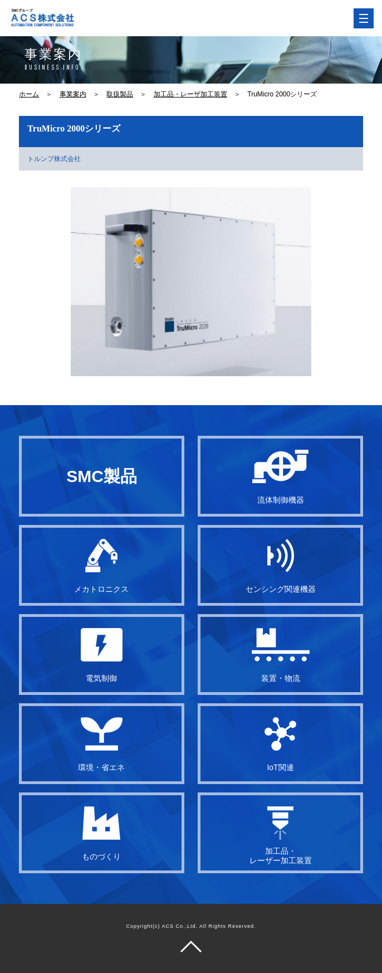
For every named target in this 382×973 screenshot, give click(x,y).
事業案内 (73, 94)
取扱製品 (119, 94)
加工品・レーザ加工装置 (190, 94)
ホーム (29, 94)
